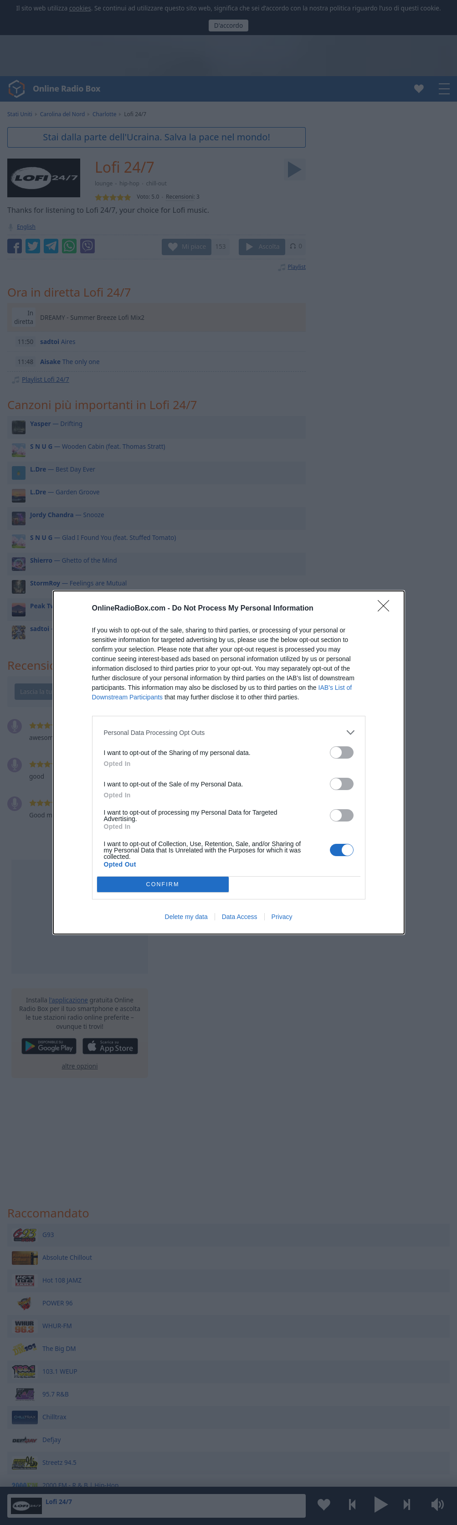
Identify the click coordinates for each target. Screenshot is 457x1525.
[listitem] (229, 732)
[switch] (342, 752)
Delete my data (186, 916)
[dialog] (228, 762)
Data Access (239, 916)
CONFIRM (163, 884)
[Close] (386, 608)
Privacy (282, 916)
